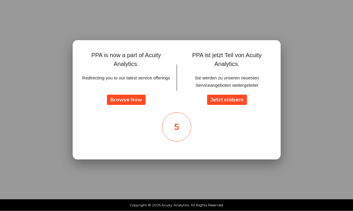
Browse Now (126, 100)
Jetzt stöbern (227, 100)
